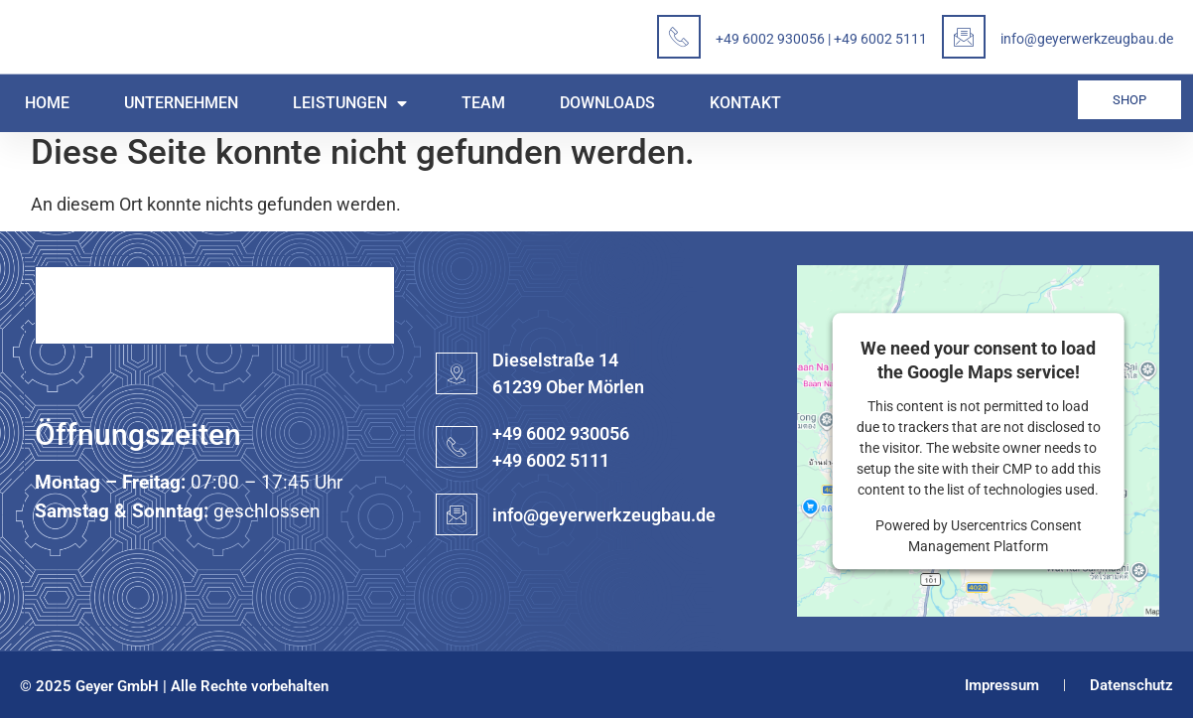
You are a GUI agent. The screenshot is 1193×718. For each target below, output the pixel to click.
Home (47, 102)
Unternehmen (181, 102)
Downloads (607, 102)
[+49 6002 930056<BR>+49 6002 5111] (456, 447)
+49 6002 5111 (880, 39)
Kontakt (745, 102)
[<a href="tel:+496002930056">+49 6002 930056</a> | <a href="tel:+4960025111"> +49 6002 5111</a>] (679, 37)
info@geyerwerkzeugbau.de (1086, 39)
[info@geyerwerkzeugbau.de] (964, 37)
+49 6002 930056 (770, 39)
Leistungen (350, 103)
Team (483, 102)
